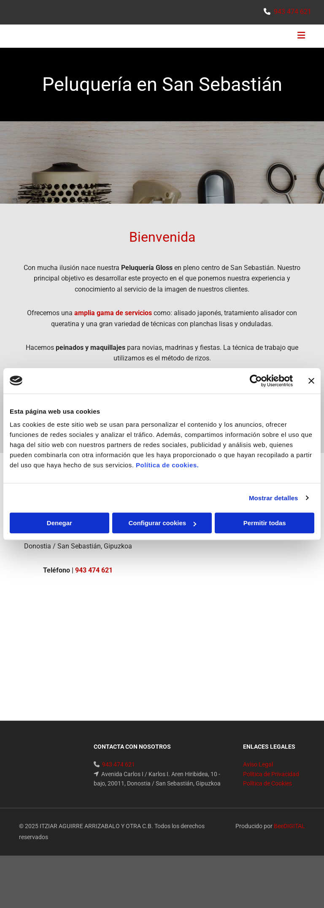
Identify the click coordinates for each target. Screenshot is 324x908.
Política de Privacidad (271, 774)
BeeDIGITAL (289, 826)
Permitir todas (264, 522)
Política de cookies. (167, 465)
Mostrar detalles (273, 498)
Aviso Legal (258, 764)
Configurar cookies (162, 522)
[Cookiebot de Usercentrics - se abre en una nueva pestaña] (256, 380)
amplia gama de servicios (113, 313)
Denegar (59, 522)
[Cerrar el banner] (311, 381)
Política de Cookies (267, 783)
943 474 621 (292, 12)
